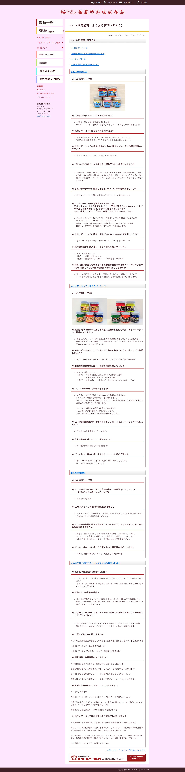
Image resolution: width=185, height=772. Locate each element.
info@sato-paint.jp (43, 116)
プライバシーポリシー (44, 97)
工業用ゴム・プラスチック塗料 (48, 43)
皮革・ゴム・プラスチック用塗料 (124, 35)
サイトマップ (41, 90)
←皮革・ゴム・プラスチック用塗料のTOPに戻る (125, 750)
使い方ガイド (141, 35)
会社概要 (40, 86)
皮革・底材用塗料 (43, 37)
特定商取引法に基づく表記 (45, 93)
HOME (110, 35)
